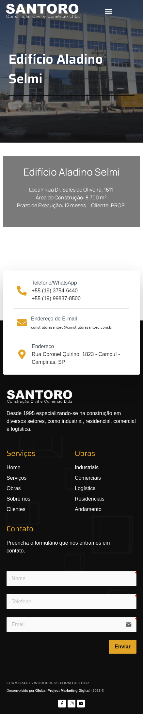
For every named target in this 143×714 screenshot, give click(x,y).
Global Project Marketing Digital (62, 690)
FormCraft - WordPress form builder (48, 683)
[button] (108, 11)
